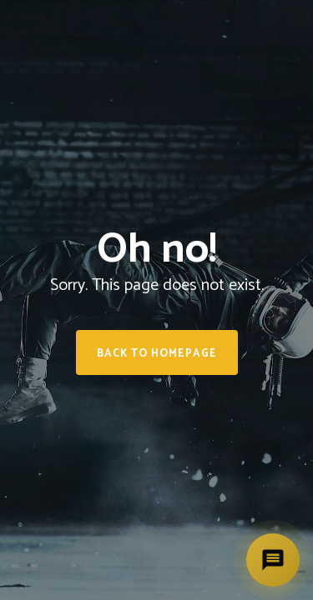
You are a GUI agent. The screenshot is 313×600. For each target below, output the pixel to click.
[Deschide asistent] (273, 560)
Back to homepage (157, 353)
